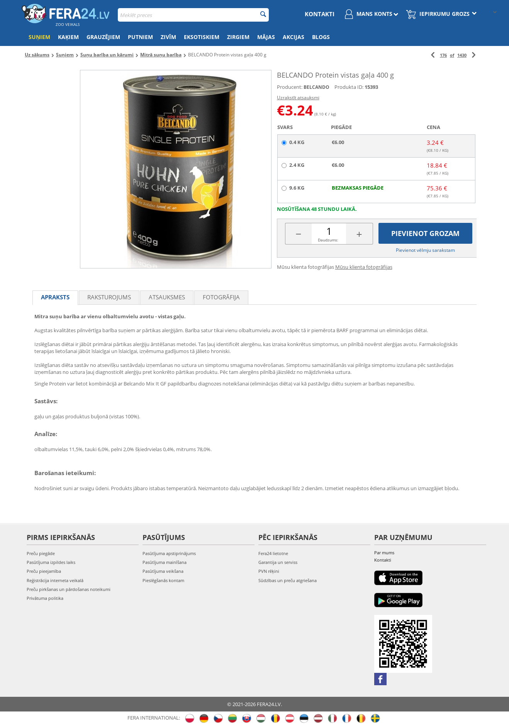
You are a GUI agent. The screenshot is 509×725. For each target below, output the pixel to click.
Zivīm (168, 37)
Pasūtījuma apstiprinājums (169, 553)
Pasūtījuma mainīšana (165, 562)
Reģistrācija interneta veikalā (55, 580)
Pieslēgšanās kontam (163, 580)
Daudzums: (328, 240)
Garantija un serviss (277, 562)
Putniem (140, 37)
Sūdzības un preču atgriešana (287, 580)
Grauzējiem (103, 37)
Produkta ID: (348, 86)
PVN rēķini (268, 571)
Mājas (266, 37)
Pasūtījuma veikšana (163, 571)
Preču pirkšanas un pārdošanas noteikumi (68, 589)
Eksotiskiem (201, 37)
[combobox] (193, 15)
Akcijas (293, 37)
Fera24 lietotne (273, 553)
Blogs (321, 37)
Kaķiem (68, 37)
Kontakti (319, 14)
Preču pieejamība (44, 571)
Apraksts (55, 297)
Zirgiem (238, 37)
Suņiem (39, 37)
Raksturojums (109, 297)
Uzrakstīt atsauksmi (298, 97)
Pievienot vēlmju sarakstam (425, 250)
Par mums (384, 552)
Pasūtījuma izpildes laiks (51, 562)
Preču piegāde (41, 553)
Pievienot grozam (425, 233)
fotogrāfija (221, 297)
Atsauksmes (167, 297)
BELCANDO (316, 87)
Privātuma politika (45, 598)
